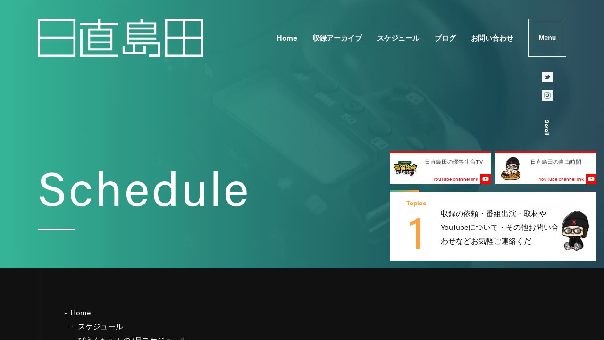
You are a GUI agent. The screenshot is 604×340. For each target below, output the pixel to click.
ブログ (445, 37)
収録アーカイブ (337, 37)
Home (287, 37)
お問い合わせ (492, 37)
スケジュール (398, 37)
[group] (493, 226)
